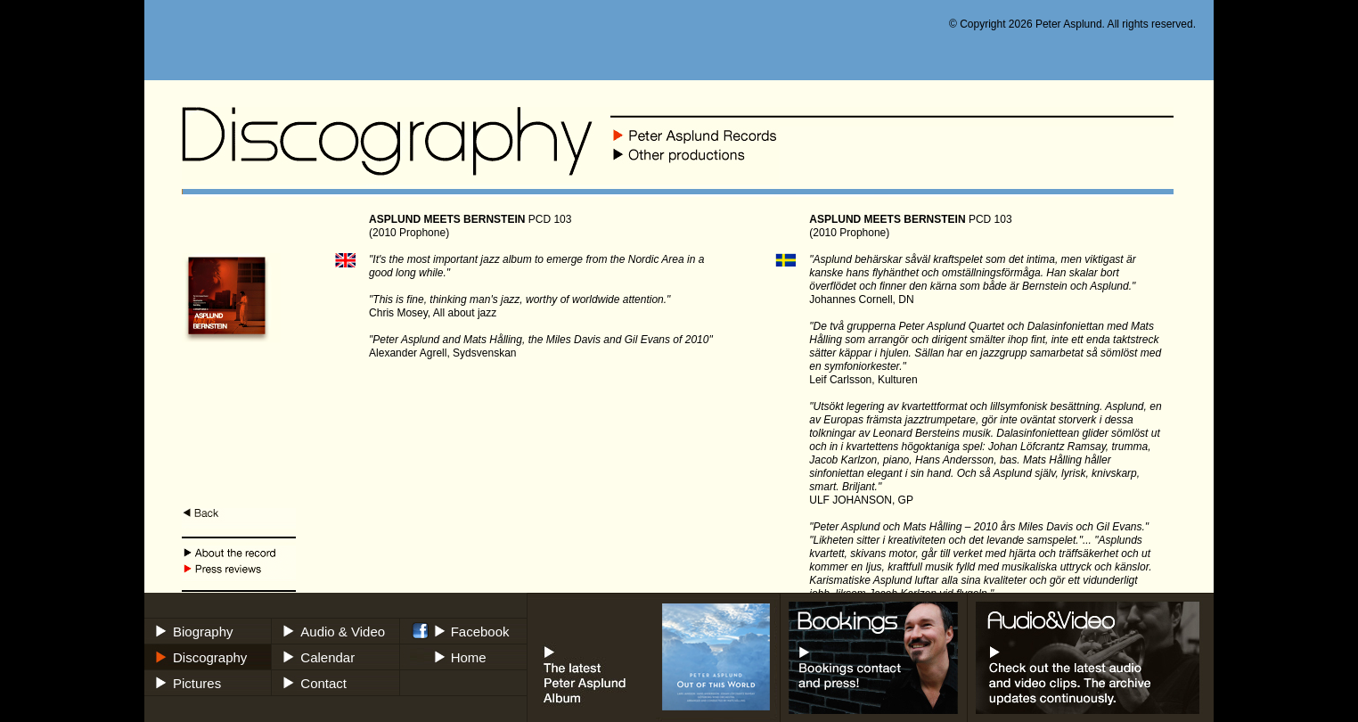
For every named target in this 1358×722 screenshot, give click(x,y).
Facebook (480, 631)
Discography (210, 657)
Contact (323, 683)
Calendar (327, 657)
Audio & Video (342, 631)
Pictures (197, 683)
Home (469, 657)
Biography (203, 631)
